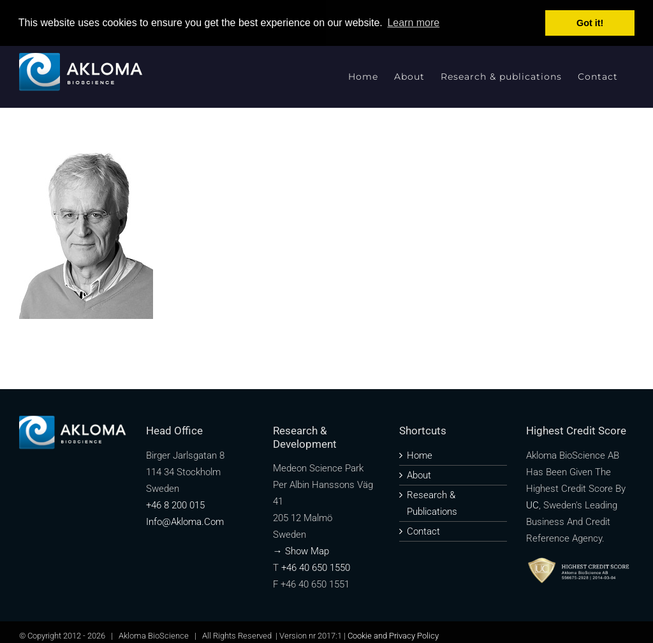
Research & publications (432, 503)
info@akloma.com (185, 522)
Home (419, 455)
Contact (423, 531)
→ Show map (301, 551)
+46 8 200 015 (175, 505)
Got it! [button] (589, 23)
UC (532, 505)
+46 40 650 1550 (315, 567)
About (419, 475)
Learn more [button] (413, 22)
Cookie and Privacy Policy (393, 635)
